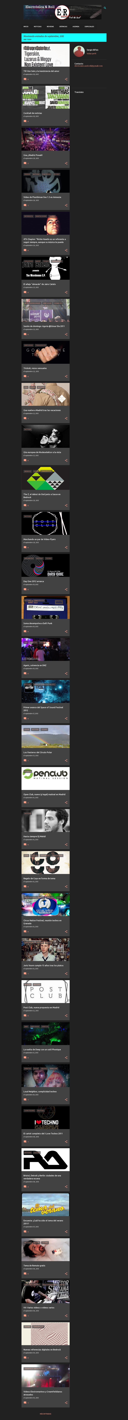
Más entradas (45, 1414)
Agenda (76, 26)
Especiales (89, 26)
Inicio (26, 26)
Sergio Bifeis (92, 50)
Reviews (50, 26)
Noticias (37, 26)
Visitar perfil (91, 54)
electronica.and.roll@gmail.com (88, 66)
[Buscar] (105, 8)
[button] (66, 79)
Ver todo (27, 39)
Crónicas (63, 26)
